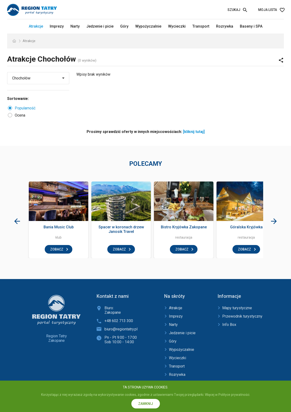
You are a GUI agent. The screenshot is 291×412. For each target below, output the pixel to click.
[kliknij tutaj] (194, 131)
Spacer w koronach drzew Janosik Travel (121, 229)
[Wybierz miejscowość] (34, 78)
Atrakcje (36, 26)
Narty (75, 26)
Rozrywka (224, 26)
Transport (200, 26)
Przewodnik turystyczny (242, 316)
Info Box (229, 324)
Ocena (20, 115)
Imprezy (57, 26)
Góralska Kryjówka (246, 227)
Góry (124, 26)
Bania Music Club (59, 227)
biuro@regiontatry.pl (121, 329)
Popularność (25, 108)
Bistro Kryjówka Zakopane (184, 227)
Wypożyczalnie (148, 26)
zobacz (56, 249)
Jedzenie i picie (99, 26)
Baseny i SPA (251, 26)
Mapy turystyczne (237, 308)
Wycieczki (177, 26)
